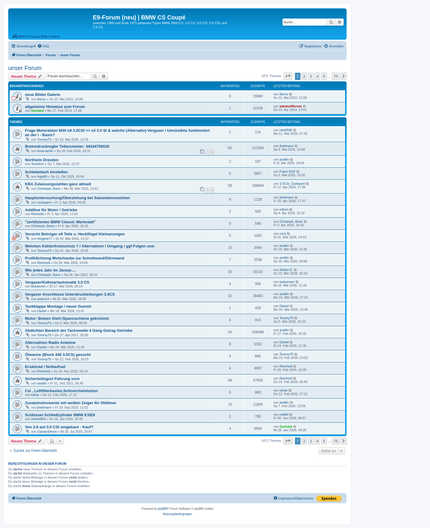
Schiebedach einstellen (46, 172)
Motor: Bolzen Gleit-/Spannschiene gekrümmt (67, 318)
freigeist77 (44, 238)
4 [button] (317, 76)
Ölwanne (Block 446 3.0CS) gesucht (58, 354)
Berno (41, 99)
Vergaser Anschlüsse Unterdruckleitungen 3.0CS (70, 294)
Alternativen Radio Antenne (50, 342)
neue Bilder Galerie (42, 94)
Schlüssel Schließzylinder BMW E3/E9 (60, 415)
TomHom (37, 164)
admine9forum (291, 106)
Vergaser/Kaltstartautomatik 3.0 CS (57, 282)
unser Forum (24, 68)
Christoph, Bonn (49, 188)
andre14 (43, 299)
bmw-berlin (45, 151)
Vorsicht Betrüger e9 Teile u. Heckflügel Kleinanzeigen (75, 234)
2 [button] (304, 76)
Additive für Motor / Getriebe (51, 210)
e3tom (284, 209)
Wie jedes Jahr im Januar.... (50, 270)
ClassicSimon (47, 431)
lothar (35, 395)
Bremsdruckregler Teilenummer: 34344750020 (67, 146)
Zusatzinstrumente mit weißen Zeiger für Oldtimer (70, 403)
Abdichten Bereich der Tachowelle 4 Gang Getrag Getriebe (78, 330)
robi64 (284, 414)
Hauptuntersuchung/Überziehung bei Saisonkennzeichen (77, 198)
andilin (284, 159)
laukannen (38, 286)
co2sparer (44, 202)
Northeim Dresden (41, 160)
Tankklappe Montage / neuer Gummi (58, 306)
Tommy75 (44, 139)
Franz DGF (287, 171)
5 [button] (324, 76)
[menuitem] (43, 46)
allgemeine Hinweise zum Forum (55, 106)
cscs (283, 233)
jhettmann (287, 146)
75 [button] (336, 76)
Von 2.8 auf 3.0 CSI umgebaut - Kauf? (59, 427)
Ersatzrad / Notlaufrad (45, 366)
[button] (287, 76)
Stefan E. (286, 270)
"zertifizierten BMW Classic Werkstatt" (60, 222)
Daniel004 (38, 419)
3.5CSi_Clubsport (292, 183)
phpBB (162, 508)
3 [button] (311, 76)
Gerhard (37, 110)
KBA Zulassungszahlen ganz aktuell (58, 184)
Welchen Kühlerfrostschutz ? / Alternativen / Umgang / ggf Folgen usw (89, 246)
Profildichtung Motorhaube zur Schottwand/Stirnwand (74, 258)
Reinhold (37, 214)
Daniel (41, 311)
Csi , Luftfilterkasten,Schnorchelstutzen (61, 391)
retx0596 (286, 130)
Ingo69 (42, 176)
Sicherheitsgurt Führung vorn (52, 379)
